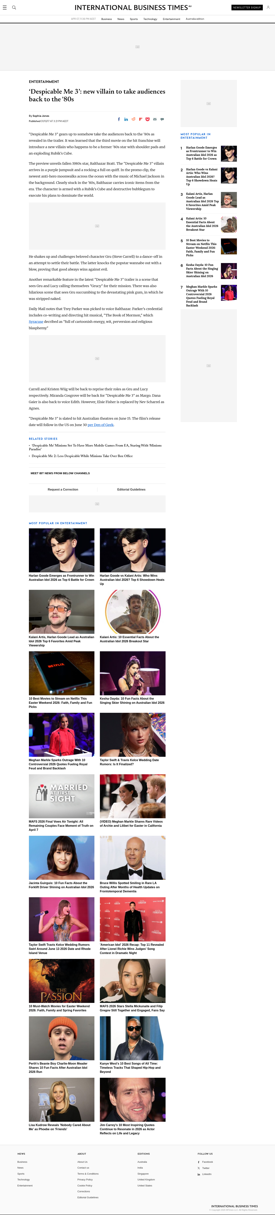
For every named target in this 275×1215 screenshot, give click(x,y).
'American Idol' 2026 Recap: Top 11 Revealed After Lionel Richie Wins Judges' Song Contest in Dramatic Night (132, 949)
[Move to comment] (162, 119)
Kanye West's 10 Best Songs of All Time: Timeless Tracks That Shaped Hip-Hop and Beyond (130, 1067)
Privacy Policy (85, 1179)
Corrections (84, 1191)
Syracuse (36, 321)
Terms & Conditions (88, 1173)
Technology (150, 19)
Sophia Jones (41, 116)
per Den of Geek (101, 425)
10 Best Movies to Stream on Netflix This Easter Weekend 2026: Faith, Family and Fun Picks (60, 702)
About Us (82, 1161)
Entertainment (171, 19)
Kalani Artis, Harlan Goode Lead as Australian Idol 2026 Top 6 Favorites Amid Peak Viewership (61, 641)
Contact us (83, 1167)
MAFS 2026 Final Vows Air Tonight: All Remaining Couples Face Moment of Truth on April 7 (61, 825)
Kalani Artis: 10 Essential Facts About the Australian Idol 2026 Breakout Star (202, 224)
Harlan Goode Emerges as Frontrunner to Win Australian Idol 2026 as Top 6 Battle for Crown (201, 153)
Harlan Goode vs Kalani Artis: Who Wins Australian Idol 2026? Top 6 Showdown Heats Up (132, 580)
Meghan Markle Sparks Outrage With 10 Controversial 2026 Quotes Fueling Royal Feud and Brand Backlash (58, 764)
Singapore (143, 1173)
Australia (142, 1161)
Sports (134, 19)
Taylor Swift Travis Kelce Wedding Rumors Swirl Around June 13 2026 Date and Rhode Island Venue (60, 949)
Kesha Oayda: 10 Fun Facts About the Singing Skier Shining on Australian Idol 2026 (202, 270)
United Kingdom (146, 1179)
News (121, 19)
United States (145, 1185)
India (140, 1167)
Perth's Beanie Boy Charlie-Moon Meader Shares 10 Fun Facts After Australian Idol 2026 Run (58, 1067)
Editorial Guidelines (131, 489)
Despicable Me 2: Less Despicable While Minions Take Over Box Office (82, 456)
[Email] (154, 119)
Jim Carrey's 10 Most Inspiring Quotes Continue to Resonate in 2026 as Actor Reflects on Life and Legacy (127, 1129)
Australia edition (195, 18)
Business (106, 19)
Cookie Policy (85, 1185)
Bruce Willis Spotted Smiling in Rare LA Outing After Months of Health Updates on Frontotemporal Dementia (130, 887)
